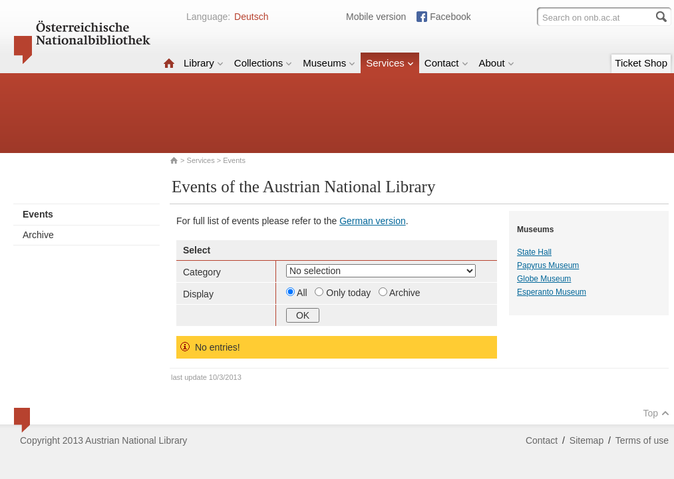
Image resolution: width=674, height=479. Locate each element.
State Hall (534, 252)
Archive (38, 235)
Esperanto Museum (551, 292)
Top (656, 413)
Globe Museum (544, 278)
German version (372, 221)
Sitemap (586, 440)
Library (204, 63)
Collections (263, 63)
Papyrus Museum (548, 265)
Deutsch (251, 16)
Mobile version (376, 16)
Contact (446, 63)
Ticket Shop (641, 63)
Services (390, 63)
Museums (329, 63)
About (496, 63)
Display (198, 294)
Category (202, 272)
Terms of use (642, 440)
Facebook (450, 16)
